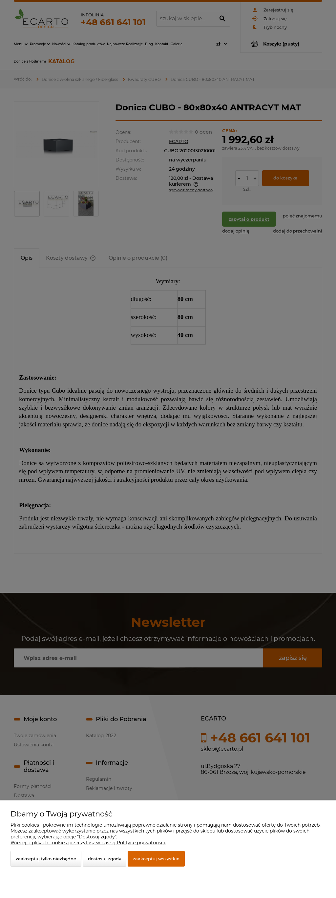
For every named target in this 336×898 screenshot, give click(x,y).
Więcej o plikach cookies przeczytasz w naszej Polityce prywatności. (88, 843)
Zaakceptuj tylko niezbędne (46, 858)
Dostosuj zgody (104, 858)
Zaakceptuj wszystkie (156, 858)
